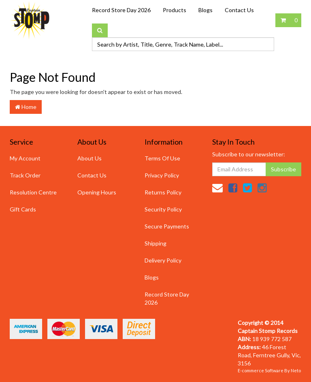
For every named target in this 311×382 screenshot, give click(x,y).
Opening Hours (96, 192)
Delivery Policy (163, 260)
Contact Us (239, 9)
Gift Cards (23, 209)
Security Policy (163, 209)
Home (25, 106)
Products (174, 9)
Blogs (205, 9)
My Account (25, 158)
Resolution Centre (33, 192)
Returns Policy (163, 192)
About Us (89, 158)
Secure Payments (167, 226)
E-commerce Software (260, 370)
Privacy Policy (162, 175)
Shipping (155, 243)
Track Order (25, 175)
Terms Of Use (162, 158)
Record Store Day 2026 (121, 9)
